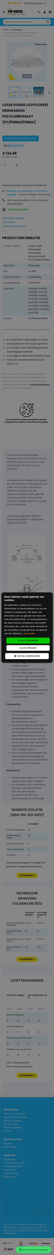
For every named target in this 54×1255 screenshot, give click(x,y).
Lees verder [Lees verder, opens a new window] (29, 633)
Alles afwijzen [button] (28, 648)
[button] (27, 656)
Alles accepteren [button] (28, 640)
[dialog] (27, 627)
